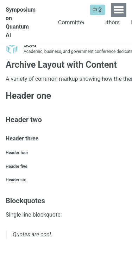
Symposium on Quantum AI (21, 22)
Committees (73, 22)
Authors (110, 22)
